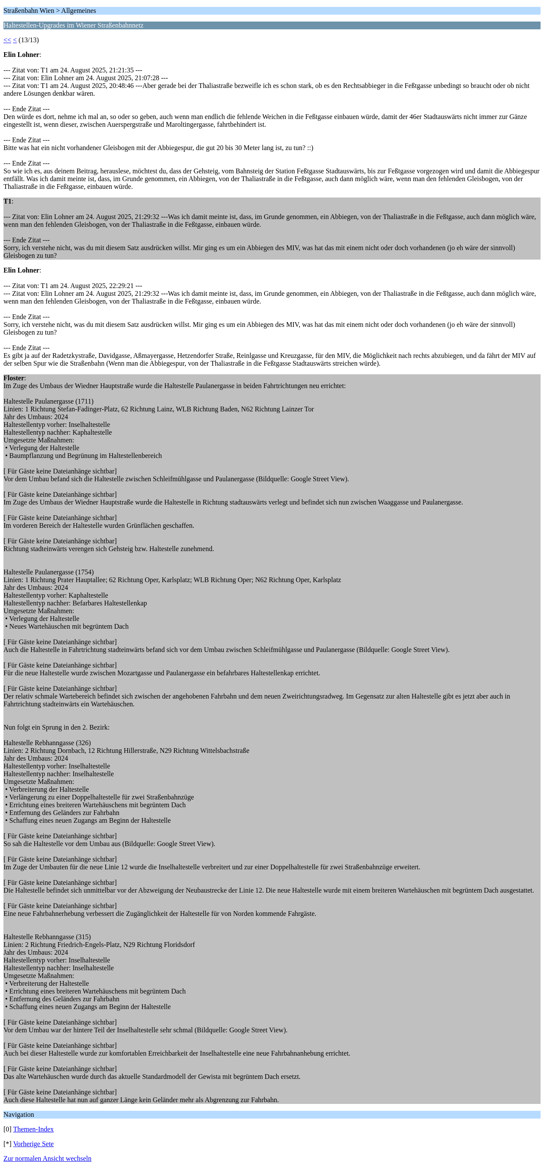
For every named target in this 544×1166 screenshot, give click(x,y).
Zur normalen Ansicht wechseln (47, 1158)
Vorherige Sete (33, 1143)
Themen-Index (33, 1129)
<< (7, 40)
